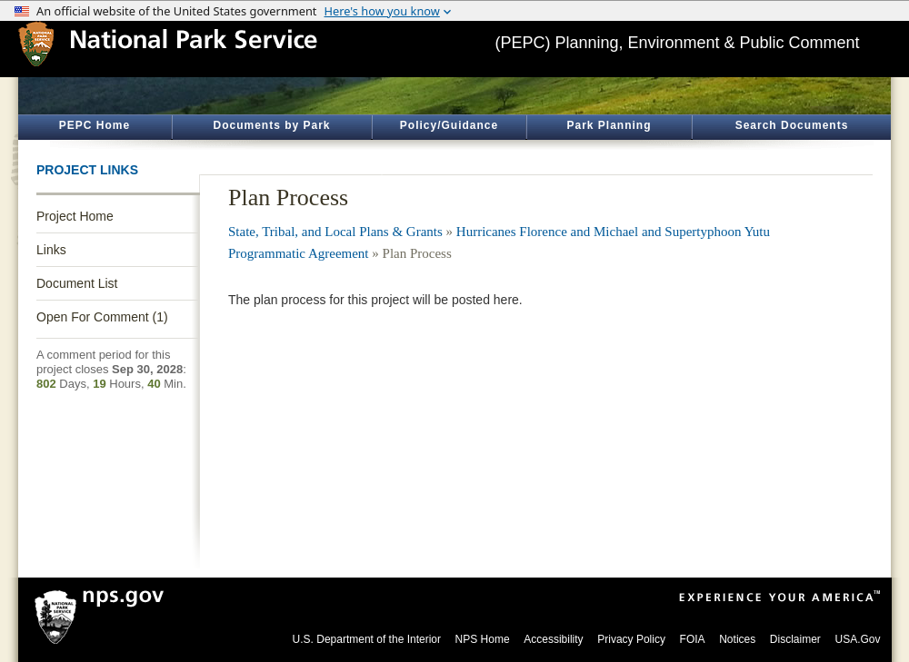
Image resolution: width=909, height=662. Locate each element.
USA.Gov (857, 639)
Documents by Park (271, 125)
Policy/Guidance (449, 125)
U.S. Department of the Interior (367, 639)
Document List (76, 283)
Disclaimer (795, 639)
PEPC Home (94, 125)
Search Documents (792, 125)
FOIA (692, 639)
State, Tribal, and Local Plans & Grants (335, 231)
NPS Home (482, 639)
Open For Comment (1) (102, 317)
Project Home (75, 216)
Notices (737, 639)
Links (51, 249)
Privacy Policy (631, 639)
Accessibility (553, 639)
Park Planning (608, 125)
